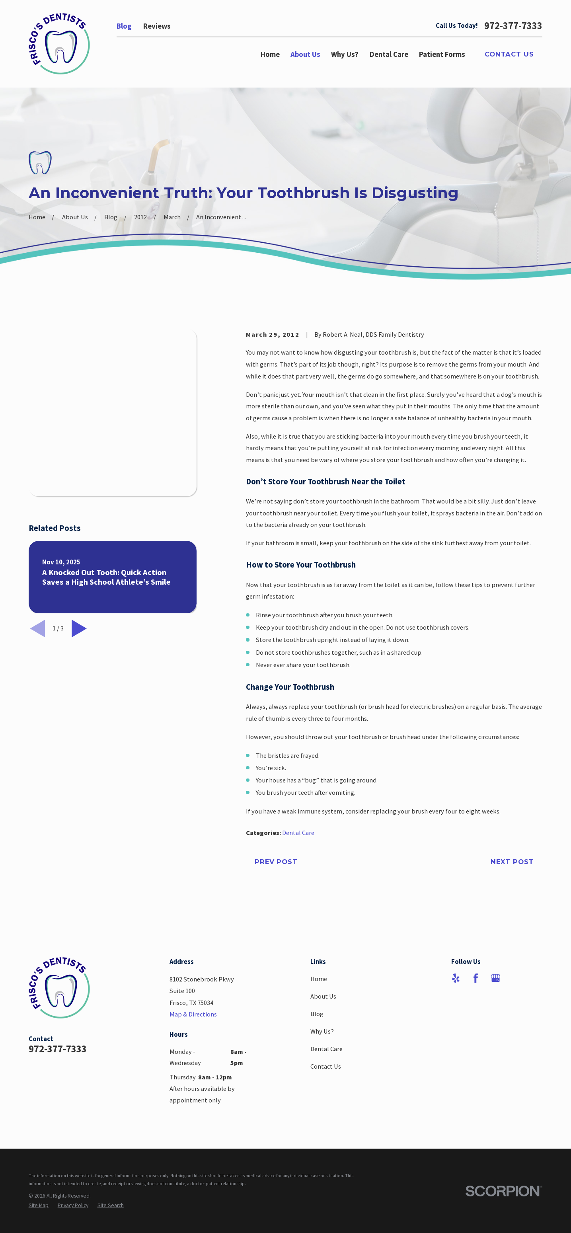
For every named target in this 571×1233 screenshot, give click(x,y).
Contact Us (509, 54)
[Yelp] (455, 978)
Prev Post (276, 862)
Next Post (512, 862)
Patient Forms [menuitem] (442, 54)
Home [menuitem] (270, 54)
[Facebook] (475, 978)
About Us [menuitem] (305, 54)
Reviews (157, 26)
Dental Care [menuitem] (389, 54)
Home (318, 979)
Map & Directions (193, 1014)
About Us (323, 996)
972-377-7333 (513, 26)
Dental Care (298, 833)
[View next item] (79, 460)
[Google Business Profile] (495, 978)
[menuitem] (39, 1205)
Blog (124, 26)
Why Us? (322, 1031)
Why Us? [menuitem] (345, 54)
